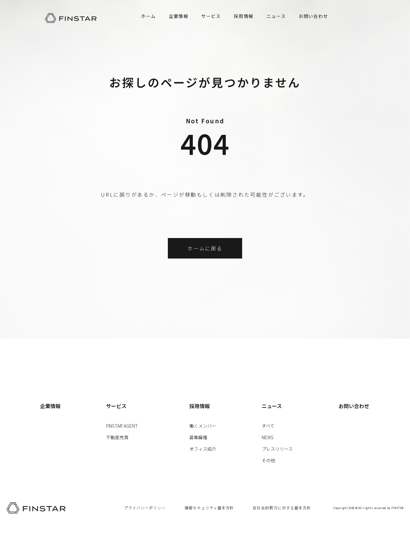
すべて (268, 426)
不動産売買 (117, 437)
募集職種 (198, 437)
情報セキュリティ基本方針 (209, 507)
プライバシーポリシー (145, 507)
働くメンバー (202, 426)
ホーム (148, 16)
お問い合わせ (313, 16)
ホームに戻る (204, 248)
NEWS (268, 437)
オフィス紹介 (202, 449)
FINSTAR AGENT (122, 426)
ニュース (276, 16)
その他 (268, 460)
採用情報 (244, 16)
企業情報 (179, 16)
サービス (211, 16)
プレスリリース (277, 449)
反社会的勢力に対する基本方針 (282, 507)
